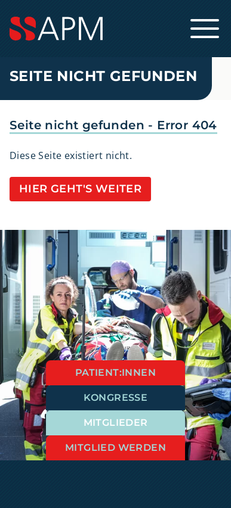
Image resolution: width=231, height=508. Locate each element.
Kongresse (116, 397)
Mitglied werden (115, 447)
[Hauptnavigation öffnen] (205, 29)
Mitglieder (116, 422)
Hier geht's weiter (80, 188)
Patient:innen (115, 372)
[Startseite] (115, 28)
